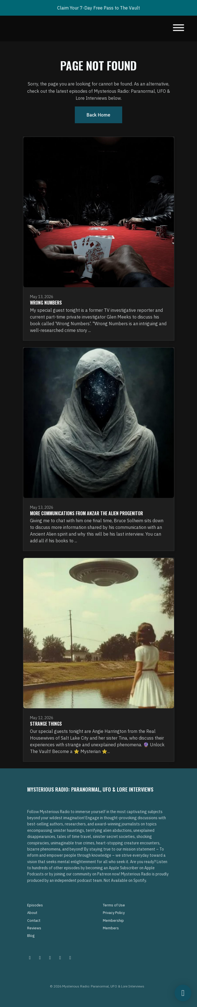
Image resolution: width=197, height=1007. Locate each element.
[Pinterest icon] (40, 957)
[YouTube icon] (70, 957)
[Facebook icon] (50, 957)
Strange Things (46, 723)
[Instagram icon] (30, 957)
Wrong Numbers (46, 302)
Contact (33, 920)
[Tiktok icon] (60, 957)
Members (111, 928)
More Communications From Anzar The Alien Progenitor (86, 513)
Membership (113, 920)
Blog (30, 935)
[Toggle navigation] (178, 28)
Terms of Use (114, 905)
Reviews (34, 928)
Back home (98, 115)
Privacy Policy (114, 912)
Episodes (35, 905)
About (32, 912)
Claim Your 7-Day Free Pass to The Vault (98, 8)
